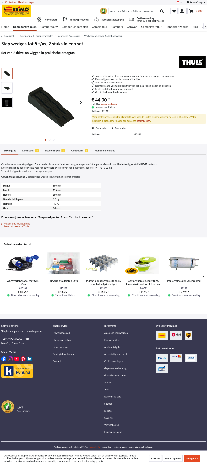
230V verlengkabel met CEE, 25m (23, 282)
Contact (57, 361)
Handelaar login (26, 2)
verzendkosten (95, 447)
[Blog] (195, 27)
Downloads (30, 150)
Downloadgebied (61, 333)
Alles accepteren (172, 458)
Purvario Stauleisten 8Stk (63, 280)
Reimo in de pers (112, 396)
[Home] (5, 27)
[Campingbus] (100, 27)
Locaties (108, 410)
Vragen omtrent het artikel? (16, 223)
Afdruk (107, 382)
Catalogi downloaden (63, 354)
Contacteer (10, 2)
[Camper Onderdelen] (75, 27)
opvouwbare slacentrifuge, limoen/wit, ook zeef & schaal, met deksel (143, 282)
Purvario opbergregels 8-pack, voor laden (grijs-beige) (103, 282)
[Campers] (117, 27)
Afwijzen (155, 458)
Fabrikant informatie (105, 150)
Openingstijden (111, 340)
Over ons (108, 418)
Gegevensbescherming (115, 368)
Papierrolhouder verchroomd (184, 280)
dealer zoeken (143, 120)
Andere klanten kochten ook (18, 244)
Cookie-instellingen (113, 361)
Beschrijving (10, 150)
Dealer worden (60, 347)
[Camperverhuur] (151, 27)
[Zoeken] (161, 11)
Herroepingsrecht (113, 432)
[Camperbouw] (49, 27)
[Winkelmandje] (196, 11)
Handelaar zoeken (62, 340)
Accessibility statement (115, 354)
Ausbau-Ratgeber (112, 347)
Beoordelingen (55, 150)
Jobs (106, 389)
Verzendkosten (111, 424)
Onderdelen (79, 150)
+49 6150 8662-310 (15, 339)
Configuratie (192, 458)
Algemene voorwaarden (116, 333)
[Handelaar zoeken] (177, 27)
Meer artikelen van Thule (15, 226)
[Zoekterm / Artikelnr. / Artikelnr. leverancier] (136, 11)
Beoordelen (118, 128)
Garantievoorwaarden (115, 375)
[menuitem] (136, 11)
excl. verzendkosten (109, 104)
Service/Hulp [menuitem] (195, 2)
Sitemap (108, 403)
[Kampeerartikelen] (25, 27)
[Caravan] (132, 27)
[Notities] (174, 11)
